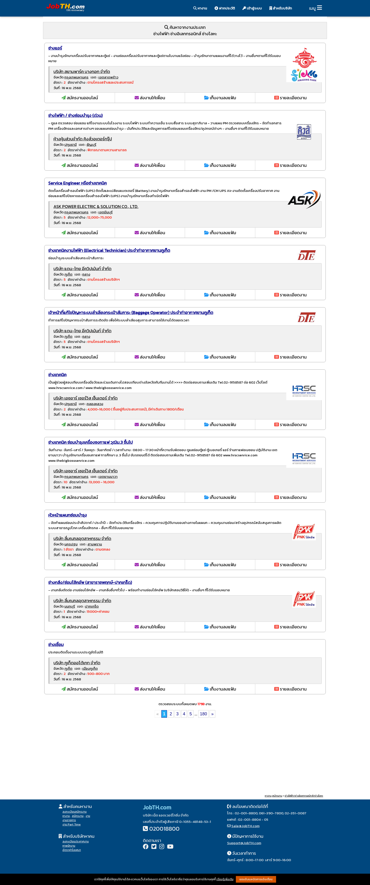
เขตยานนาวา (108, 476)
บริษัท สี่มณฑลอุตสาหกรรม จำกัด (82, 538)
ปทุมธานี (70, 144)
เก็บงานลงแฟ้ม (220, 98)
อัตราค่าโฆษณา (71, 850)
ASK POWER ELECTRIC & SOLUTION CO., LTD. (95, 206)
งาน (88, 816)
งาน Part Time (71, 824)
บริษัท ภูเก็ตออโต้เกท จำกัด (76, 663)
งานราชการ (69, 820)
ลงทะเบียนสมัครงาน (74, 812)
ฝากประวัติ (225, 8)
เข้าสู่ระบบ (252, 8)
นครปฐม (71, 544)
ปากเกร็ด (92, 606)
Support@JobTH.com (244, 843)
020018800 (164, 829)
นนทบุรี (69, 606)
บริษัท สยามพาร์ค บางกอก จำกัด (81, 71)
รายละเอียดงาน (290, 98)
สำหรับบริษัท (280, 8)
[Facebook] (146, 847)
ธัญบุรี (91, 144)
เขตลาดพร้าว (108, 77)
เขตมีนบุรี (105, 212)
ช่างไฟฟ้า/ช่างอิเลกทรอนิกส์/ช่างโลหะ (304, 796)
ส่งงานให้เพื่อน (150, 98)
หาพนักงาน (68, 846)
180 (203, 714)
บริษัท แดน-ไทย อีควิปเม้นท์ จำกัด (82, 268)
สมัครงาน (277, 796)
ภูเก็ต (68, 274)
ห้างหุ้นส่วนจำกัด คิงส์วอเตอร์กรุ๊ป (82, 139)
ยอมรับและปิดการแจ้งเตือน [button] (256, 879)
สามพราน (95, 544)
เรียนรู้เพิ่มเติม (224, 879)
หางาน (200, 8)
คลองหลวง (95, 403)
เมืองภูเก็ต (90, 668)
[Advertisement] (185, 757)
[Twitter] (153, 847)
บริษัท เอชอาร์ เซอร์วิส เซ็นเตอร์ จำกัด (85, 398)
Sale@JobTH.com (245, 826)
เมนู (312, 8)
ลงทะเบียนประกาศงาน (75, 841)
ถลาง (86, 274)
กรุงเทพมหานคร (76, 77)
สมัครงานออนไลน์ (80, 98)
